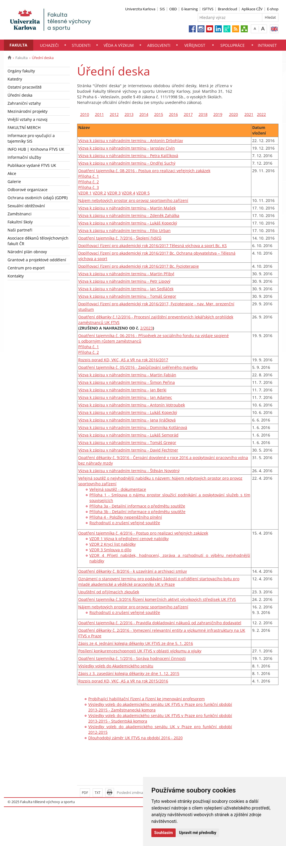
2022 (261, 114)
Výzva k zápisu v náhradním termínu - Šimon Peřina (126, 382)
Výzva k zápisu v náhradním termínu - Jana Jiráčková (127, 420)
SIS (162, 8)
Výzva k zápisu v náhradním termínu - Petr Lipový (124, 281)
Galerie (14, 181)
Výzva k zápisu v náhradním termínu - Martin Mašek (127, 208)
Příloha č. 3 (88, 187)
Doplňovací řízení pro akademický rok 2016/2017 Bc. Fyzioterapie (138, 266)
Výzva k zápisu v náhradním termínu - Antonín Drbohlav (130, 140)
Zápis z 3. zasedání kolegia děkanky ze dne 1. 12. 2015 (128, 673)
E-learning (189, 8)
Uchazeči (49, 45)
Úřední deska (20, 95)
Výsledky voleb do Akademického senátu (115, 666)
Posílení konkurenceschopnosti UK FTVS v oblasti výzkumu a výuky (139, 651)
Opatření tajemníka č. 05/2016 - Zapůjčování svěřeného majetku (138, 367)
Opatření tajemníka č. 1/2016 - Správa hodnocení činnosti (132, 658)
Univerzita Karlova (140, 8)
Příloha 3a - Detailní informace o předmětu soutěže (137, 506)
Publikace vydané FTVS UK (32, 165)
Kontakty (16, 276)
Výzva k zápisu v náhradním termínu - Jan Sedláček (125, 288)
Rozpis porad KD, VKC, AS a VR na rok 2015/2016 (123, 681)
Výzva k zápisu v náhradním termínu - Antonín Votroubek (131, 405)
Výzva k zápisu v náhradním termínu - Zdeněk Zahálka (128, 215)
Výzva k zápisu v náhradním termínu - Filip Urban (124, 230)
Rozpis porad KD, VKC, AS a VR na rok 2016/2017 (123, 359)
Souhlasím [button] (163, 832)
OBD (173, 8)
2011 (99, 114)
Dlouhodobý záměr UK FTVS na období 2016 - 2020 (135, 737)
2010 (84, 114)
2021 (248, 114)
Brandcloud (227, 8)
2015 (158, 114)
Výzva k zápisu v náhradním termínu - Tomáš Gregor (127, 296)
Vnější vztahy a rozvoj (27, 119)
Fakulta (18, 45)
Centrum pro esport (26, 267)
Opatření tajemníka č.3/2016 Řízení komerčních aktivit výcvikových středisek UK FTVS (157, 599)
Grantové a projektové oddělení (37, 259)
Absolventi (158, 45)
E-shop (272, 8)
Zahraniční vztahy (24, 103)
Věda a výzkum (119, 45)
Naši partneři (20, 230)
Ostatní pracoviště (25, 87)
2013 (129, 114)
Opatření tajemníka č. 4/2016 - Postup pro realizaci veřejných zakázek (143, 533)
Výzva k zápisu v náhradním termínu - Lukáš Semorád (128, 435)
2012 (114, 114)
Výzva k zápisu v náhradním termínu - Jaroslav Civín (126, 148)
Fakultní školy (20, 222)
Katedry (15, 79)
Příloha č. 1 (88, 176)
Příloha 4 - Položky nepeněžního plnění (125, 517)
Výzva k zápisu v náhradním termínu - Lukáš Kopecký (127, 223)
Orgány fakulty (21, 71)
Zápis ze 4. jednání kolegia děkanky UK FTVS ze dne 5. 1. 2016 (135, 643)
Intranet (267, 45)
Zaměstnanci (20, 213)
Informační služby (24, 157)
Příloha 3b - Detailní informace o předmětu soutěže (137, 511)
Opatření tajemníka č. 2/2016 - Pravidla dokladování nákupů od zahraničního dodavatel (159, 622)
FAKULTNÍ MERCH (24, 127)
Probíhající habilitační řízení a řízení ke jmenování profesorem (146, 698)
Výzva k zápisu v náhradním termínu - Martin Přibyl (126, 273)
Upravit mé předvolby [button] (197, 832)
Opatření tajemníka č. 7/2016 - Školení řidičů (119, 238)
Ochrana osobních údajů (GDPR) (38, 197)
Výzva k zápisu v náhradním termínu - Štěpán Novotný (129, 470)
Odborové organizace (27, 189)
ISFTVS (207, 8)
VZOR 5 (143, 193)
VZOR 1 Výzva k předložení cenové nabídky (129, 538)
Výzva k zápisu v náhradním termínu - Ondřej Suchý (126, 163)
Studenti (81, 45)
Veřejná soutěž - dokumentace (117, 489)
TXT (98, 792)
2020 (233, 114)
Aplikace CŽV (252, 8)
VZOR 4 (128, 193)
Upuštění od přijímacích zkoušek (108, 591)
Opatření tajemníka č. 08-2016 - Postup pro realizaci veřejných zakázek (144, 170)
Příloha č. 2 (88, 181)
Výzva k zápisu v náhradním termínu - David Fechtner (128, 450)
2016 (173, 114)
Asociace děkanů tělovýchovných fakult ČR (38, 240)
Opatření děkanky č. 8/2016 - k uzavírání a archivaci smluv (132, 571)
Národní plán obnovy (27, 251)
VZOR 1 (85, 193)
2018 (203, 114)
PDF (85, 792)
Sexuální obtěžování (26, 205)
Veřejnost (194, 45)
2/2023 (146, 328)
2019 (217, 114)
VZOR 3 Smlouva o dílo (110, 549)
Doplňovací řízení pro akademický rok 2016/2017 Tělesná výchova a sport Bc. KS (152, 245)
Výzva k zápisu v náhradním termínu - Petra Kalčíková (128, 155)
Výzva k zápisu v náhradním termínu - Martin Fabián (127, 374)
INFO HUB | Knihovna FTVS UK (36, 149)
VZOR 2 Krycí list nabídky (112, 544)
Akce (12, 173)
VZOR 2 (99, 193)
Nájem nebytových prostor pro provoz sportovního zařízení (133, 200)
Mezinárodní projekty (27, 111)
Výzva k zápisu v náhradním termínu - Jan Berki (122, 389)
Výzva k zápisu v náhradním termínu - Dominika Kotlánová (132, 427)
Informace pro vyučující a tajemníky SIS (31, 138)
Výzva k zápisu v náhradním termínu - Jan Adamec (125, 397)
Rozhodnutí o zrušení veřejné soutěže (124, 522)
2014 (143, 114)
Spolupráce (232, 45)
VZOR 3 (114, 193)
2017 (188, 114)
